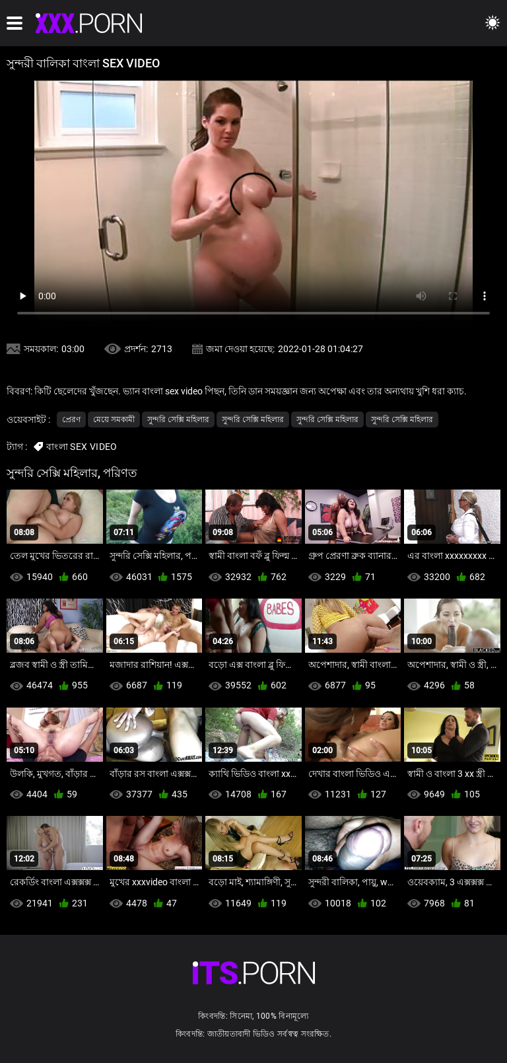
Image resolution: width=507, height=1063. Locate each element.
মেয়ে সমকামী (114, 419)
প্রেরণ (71, 419)
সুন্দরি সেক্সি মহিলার (178, 419)
